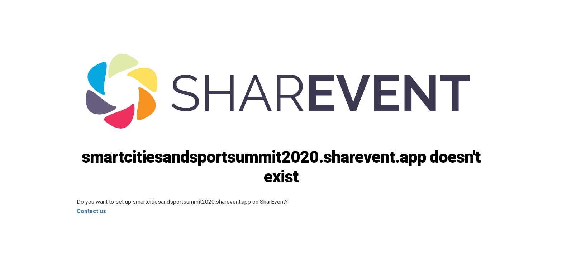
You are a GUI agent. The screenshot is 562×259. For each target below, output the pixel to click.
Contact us (91, 211)
